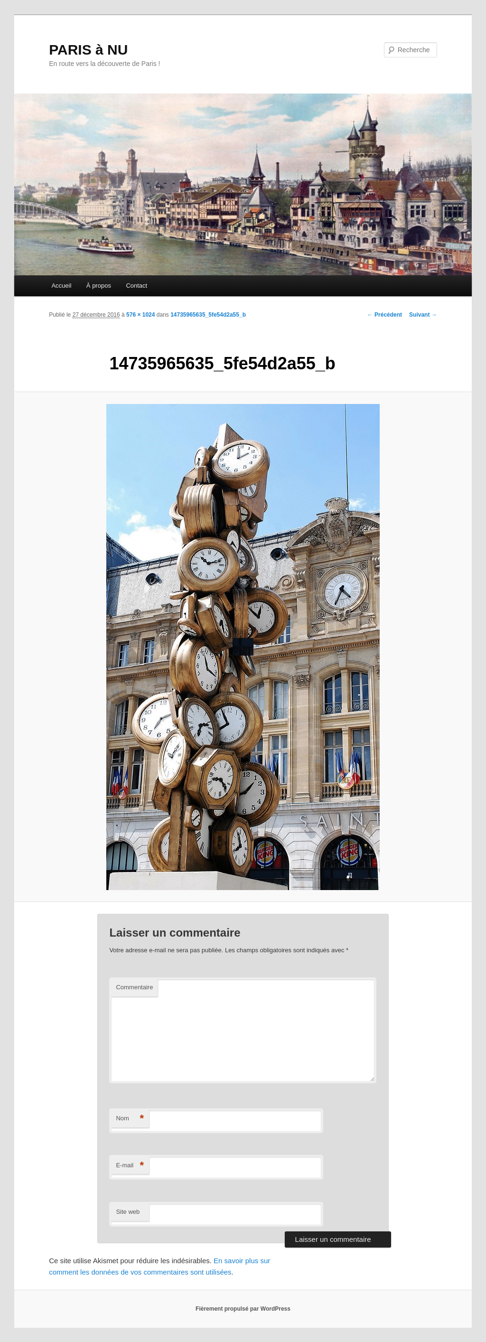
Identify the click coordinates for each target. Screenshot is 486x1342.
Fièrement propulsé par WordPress (243, 1308)
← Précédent (384, 314)
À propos (98, 285)
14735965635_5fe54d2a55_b (208, 314)
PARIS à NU (88, 49)
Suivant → (423, 314)
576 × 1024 (140, 314)
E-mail (130, 1166)
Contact (136, 285)
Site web (128, 1211)
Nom (130, 1119)
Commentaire (134, 987)
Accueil (61, 285)
